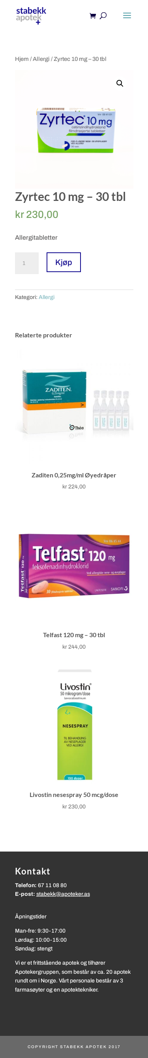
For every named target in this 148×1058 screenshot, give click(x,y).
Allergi (41, 59)
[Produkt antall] (27, 263)
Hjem (22, 59)
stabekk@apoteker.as (63, 894)
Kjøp (63, 262)
